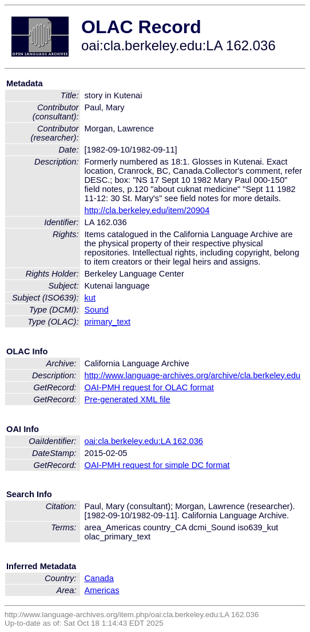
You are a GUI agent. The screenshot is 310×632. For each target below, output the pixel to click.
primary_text (108, 321)
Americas (102, 590)
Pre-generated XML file (127, 399)
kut (90, 297)
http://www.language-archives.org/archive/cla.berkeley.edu (193, 375)
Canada (99, 578)
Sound (97, 309)
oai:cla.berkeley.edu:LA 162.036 (144, 441)
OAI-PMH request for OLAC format (149, 387)
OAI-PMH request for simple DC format (157, 465)
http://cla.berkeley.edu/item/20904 (147, 210)
